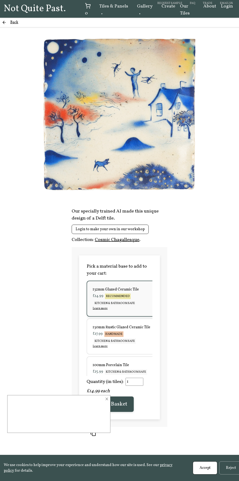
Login (227, 6)
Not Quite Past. (35, 8)
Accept (205, 467)
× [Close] (106, 399)
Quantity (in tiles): (105, 381)
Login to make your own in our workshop (110, 229)
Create (168, 6)
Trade (207, 3)
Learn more (100, 308)
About (209, 6)
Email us (226, 3)
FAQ (192, 3)
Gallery (144, 6)
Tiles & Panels (113, 6)
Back (14, 22)
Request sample (169, 3)
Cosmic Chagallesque (117, 240)
